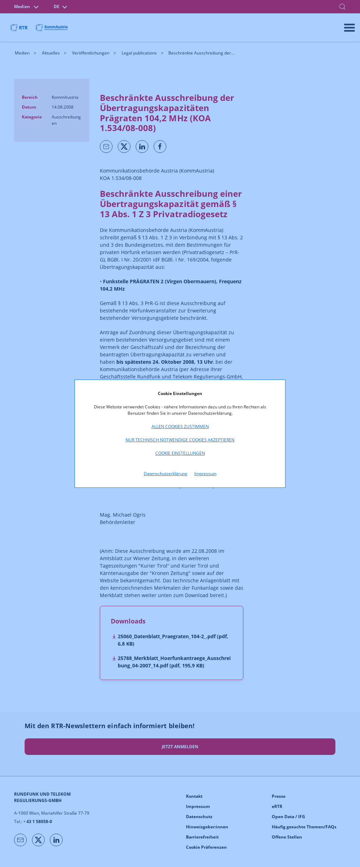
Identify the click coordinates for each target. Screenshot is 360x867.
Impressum (205, 474)
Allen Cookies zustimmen (180, 426)
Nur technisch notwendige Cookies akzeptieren (180, 440)
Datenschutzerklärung (165, 474)
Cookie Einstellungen (180, 453)
